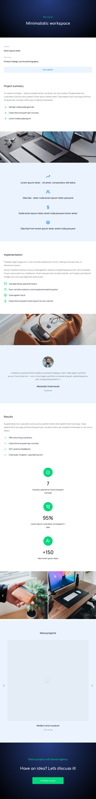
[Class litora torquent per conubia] (48, 113)
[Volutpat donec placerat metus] (5, 283)
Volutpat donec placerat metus (23, 283)
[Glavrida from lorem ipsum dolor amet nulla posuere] (48, 222)
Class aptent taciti (17, 295)
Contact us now (48, 780)
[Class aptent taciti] (5, 295)
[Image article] (48, 680)
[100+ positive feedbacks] (48, 449)
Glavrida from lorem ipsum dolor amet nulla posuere (48, 228)
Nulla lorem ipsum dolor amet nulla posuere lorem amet (48, 213)
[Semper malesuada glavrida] (48, 107)
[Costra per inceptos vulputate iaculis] (48, 454)
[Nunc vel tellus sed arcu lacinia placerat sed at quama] (5, 289)
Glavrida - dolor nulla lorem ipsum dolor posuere (48, 197)
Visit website (47, 69)
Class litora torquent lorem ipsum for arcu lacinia (31, 301)
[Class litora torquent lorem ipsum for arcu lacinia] (5, 300)
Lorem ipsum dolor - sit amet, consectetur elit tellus (48, 182)
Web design (48, 17)
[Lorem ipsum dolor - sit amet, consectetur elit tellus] (48, 176)
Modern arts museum (48, 725)
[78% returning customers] (48, 437)
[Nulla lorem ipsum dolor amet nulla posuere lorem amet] (48, 207)
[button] (2, 595)
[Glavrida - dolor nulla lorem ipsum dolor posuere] (48, 191)
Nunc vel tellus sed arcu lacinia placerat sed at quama (33, 289)
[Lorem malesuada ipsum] (48, 118)
